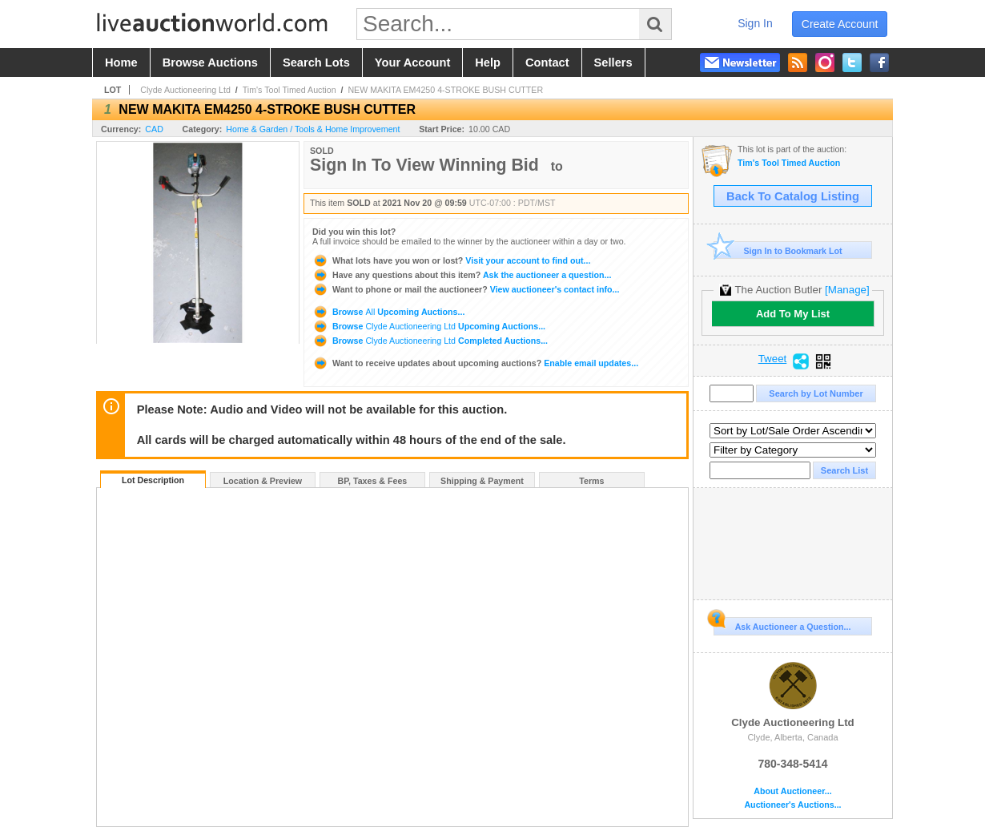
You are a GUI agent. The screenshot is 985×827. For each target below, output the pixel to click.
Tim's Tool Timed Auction (289, 90)
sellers (613, 62)
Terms (591, 481)
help (488, 62)
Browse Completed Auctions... (430, 340)
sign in (755, 23)
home (121, 62)
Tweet (772, 359)
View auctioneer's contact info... (465, 289)
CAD (154, 129)
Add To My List (793, 314)
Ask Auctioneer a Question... (782, 624)
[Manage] (847, 290)
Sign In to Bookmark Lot (778, 250)
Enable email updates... (475, 363)
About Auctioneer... (792, 791)
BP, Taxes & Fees (373, 481)
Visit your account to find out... (451, 260)
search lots (316, 62)
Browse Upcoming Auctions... (388, 312)
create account (840, 24)
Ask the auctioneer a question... (461, 275)
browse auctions (210, 62)
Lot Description (153, 480)
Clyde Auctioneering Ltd (185, 90)
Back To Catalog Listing (792, 196)
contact (547, 62)
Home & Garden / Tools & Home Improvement (313, 129)
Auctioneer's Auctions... (792, 805)
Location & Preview (262, 481)
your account (412, 62)
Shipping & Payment (482, 481)
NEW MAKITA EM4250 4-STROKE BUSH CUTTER (445, 90)
